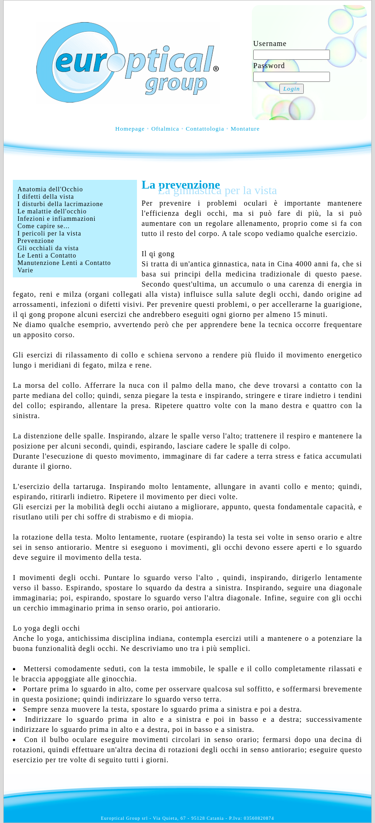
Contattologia (205, 128)
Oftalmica (165, 128)
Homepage (130, 128)
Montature (245, 128)
